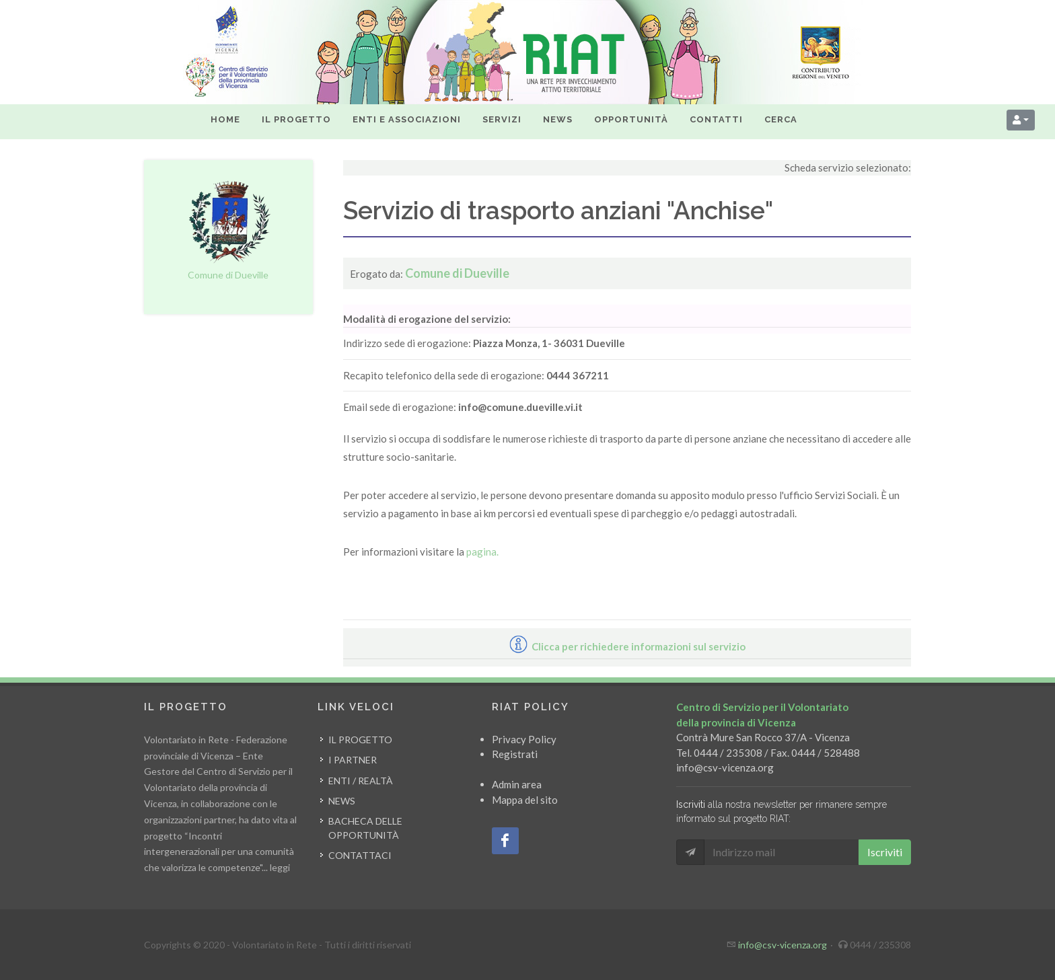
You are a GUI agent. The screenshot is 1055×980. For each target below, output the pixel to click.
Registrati (515, 754)
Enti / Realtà (360, 780)
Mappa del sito (525, 800)
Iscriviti (884, 851)
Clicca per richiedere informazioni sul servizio (627, 646)
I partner (352, 759)
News (341, 800)
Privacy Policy (524, 739)
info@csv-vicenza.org (725, 767)
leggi (280, 867)
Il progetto (360, 739)
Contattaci (360, 855)
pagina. (482, 551)
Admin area (517, 784)
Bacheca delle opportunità (365, 828)
